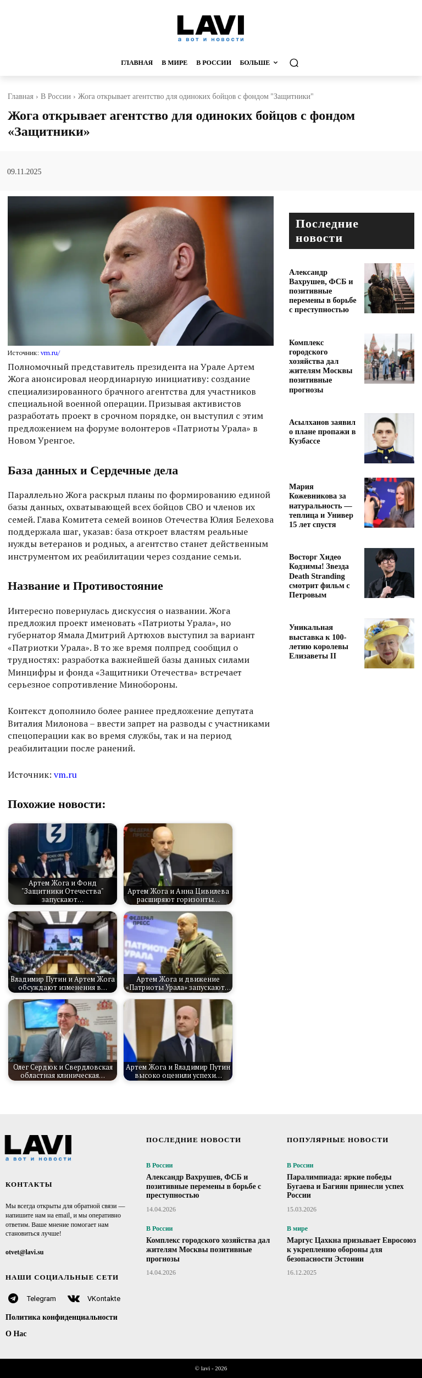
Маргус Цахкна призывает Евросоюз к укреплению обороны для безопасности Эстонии (351, 1249)
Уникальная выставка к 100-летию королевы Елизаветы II (322, 601)
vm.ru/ (50, 352)
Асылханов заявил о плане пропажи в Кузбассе (319, 408)
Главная (21, 96)
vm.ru (65, 774)
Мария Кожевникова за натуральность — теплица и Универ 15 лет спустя (320, 476)
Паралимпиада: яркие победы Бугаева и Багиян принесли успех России (345, 1186)
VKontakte (103, 1298)
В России (56, 96)
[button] (342, 63)
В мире (297, 1228)
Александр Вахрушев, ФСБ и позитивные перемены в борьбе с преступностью (321, 283)
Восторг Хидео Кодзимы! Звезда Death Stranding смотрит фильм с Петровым (323, 540)
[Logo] (211, 28)
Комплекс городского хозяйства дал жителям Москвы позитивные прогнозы (324, 347)
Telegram (41, 1298)
